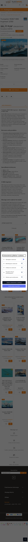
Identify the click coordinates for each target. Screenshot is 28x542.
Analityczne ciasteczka (11, 267)
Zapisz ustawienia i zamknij (14, 282)
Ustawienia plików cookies (13, 255)
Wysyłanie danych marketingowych (10, 272)
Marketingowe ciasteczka (11, 263)
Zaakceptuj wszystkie (14, 286)
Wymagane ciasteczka (11, 259)
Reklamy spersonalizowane (12, 277)
